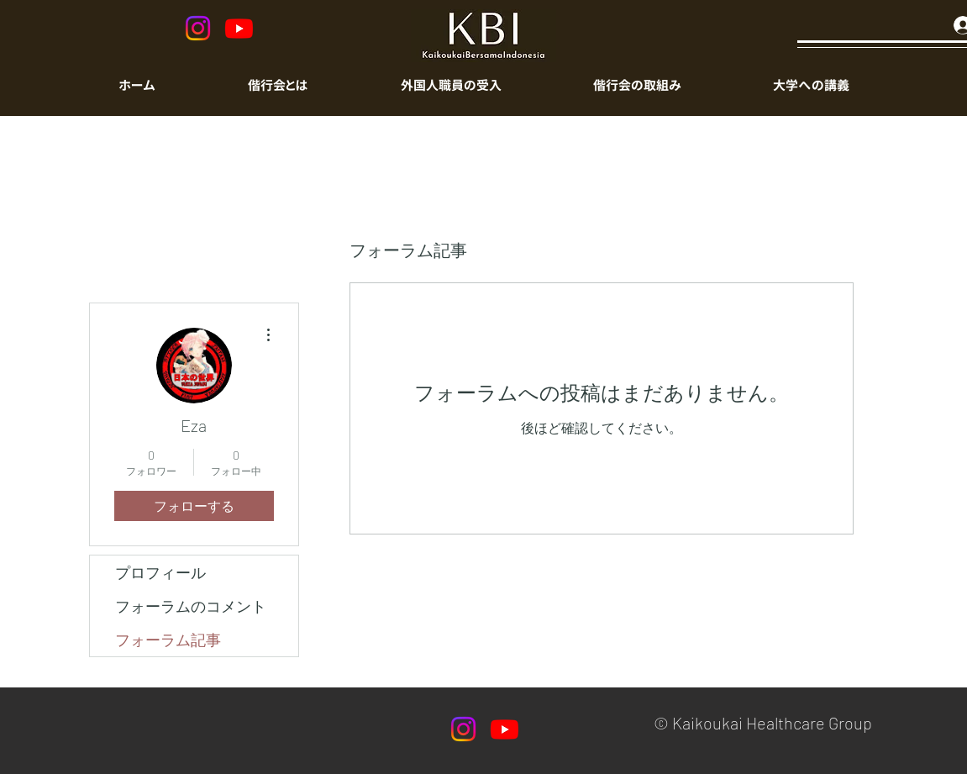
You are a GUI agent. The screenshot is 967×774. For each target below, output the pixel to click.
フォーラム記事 (168, 639)
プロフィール (160, 572)
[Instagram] (197, 28)
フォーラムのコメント (190, 606)
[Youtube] (239, 28)
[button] (451, 86)
